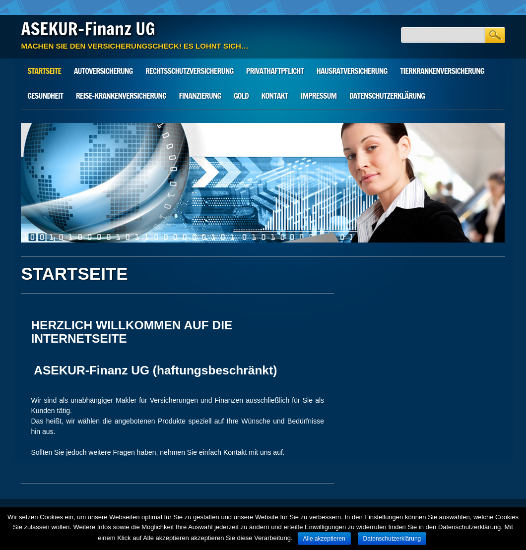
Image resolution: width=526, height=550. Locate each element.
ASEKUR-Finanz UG (88, 28)
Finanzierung (200, 95)
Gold (241, 95)
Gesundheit (45, 95)
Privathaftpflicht (275, 70)
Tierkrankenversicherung (442, 70)
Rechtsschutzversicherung (189, 70)
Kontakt (275, 95)
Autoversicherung (103, 70)
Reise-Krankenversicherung (121, 95)
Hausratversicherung (352, 70)
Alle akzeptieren (324, 538)
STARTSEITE (44, 70)
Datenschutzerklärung (387, 95)
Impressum (318, 95)
